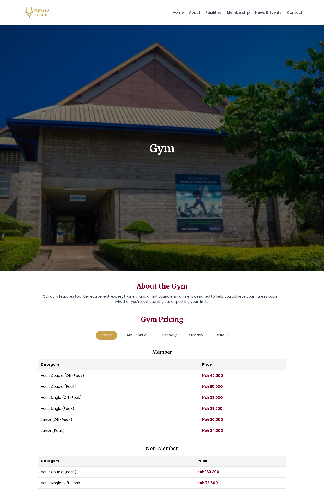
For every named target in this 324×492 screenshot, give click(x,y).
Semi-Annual (136, 335)
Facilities (214, 12)
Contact (294, 12)
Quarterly (168, 335)
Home (178, 12)
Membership (238, 12)
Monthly (196, 335)
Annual (106, 335)
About (194, 12)
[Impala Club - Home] (38, 13)
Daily (219, 335)
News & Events (268, 12)
